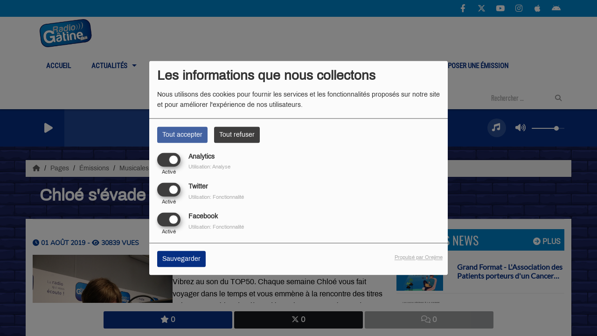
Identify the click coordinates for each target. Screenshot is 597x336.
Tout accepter (182, 134)
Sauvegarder (181, 259)
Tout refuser (237, 134)
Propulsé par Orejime (419, 257)
